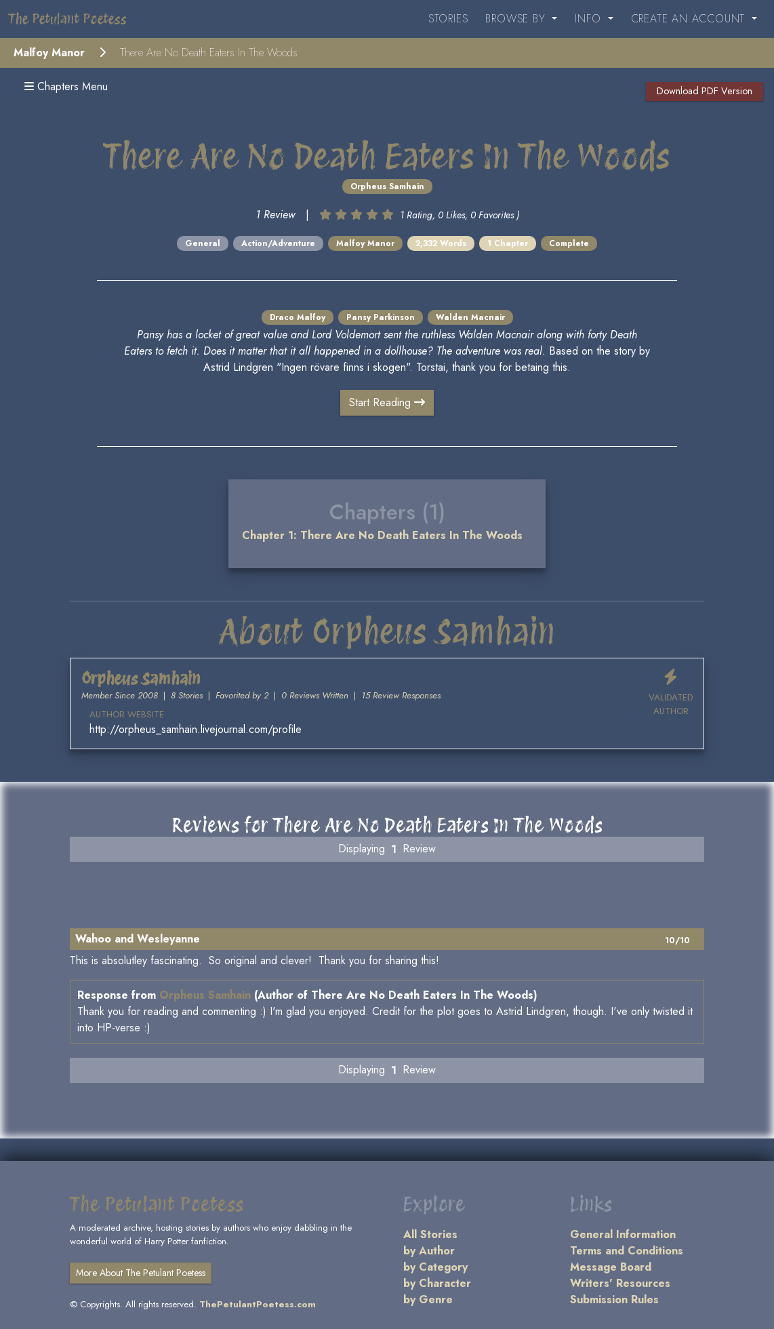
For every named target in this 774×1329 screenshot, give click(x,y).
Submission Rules (614, 1299)
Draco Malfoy (297, 317)
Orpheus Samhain (387, 186)
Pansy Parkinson (380, 317)
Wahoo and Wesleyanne (137, 939)
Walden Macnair (470, 317)
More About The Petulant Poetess (140, 1273)
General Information (623, 1234)
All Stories (430, 1234)
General (202, 243)
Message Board (610, 1267)
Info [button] (590, 18)
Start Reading (387, 402)
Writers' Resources (620, 1283)
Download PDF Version (704, 91)
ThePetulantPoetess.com (257, 1304)
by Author (429, 1250)
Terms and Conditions (626, 1250)
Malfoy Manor (49, 52)
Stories (448, 18)
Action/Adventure (278, 243)
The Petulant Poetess (67, 19)
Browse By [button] (517, 18)
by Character (437, 1283)
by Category (435, 1267)
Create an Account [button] (690, 18)
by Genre (428, 1299)
